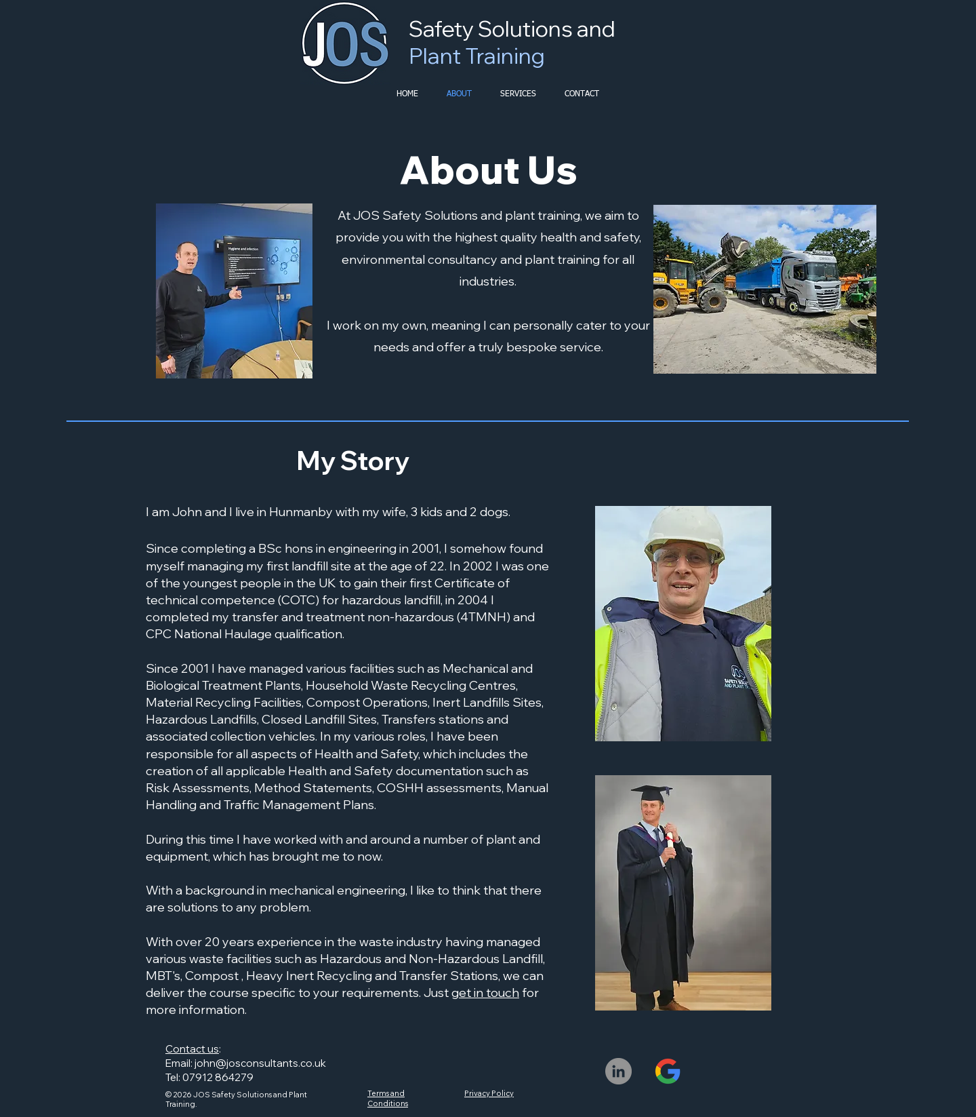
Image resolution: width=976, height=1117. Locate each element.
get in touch (485, 992)
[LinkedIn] (618, 1071)
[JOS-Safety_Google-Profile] (668, 1071)
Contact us (192, 1048)
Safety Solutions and (512, 42)
